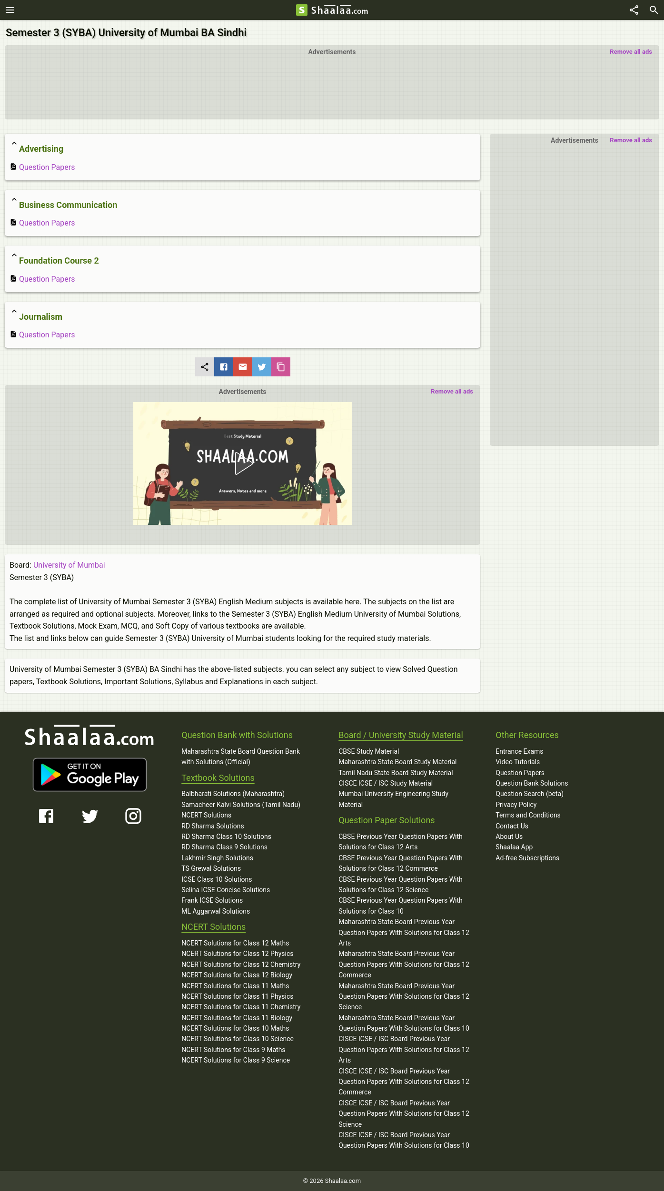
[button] (242, 463)
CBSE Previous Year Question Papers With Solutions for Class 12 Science (400, 885)
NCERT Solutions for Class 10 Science (237, 1039)
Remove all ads (631, 51)
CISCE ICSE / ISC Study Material (385, 783)
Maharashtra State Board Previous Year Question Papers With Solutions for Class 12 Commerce (403, 964)
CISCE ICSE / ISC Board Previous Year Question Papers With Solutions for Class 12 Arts (403, 1049)
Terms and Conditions (528, 815)
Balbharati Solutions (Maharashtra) (233, 793)
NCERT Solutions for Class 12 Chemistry (240, 964)
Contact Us (512, 826)
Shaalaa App (514, 847)
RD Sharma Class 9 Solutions (224, 847)
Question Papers (42, 167)
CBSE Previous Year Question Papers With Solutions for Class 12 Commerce (400, 863)
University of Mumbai (69, 565)
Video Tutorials (518, 762)
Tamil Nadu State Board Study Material (395, 773)
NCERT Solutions (206, 815)
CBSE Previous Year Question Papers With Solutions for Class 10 (400, 905)
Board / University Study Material (400, 735)
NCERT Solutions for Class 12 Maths (235, 943)
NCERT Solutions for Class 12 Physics (237, 953)
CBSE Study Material (368, 751)
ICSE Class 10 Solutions (216, 879)
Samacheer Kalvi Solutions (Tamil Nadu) (240, 804)
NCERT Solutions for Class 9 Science (235, 1060)
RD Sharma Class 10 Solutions (226, 836)
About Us (509, 836)
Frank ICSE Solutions (212, 900)
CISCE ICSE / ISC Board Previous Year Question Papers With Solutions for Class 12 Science (403, 1113)
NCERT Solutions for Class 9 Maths (233, 1049)
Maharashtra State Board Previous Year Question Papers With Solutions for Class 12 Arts (403, 932)
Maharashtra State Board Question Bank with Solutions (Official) (240, 757)
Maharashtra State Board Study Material (397, 762)
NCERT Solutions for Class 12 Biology (236, 975)
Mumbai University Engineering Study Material (393, 799)
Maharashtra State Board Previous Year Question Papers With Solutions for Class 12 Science (403, 996)
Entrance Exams (519, 751)
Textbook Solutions (217, 778)
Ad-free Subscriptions (527, 858)
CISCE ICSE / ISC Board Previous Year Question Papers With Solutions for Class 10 (403, 1140)
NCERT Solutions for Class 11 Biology (236, 1018)
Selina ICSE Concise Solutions (225, 890)
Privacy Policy (516, 804)
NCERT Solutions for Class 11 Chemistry (240, 1007)
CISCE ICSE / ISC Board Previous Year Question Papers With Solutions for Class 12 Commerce (403, 1081)
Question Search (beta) (530, 793)
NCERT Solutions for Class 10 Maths (235, 1028)
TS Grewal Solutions (211, 868)
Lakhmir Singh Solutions (217, 858)
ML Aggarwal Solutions (215, 911)
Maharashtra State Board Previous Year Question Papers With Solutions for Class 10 (403, 1023)
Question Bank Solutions (532, 783)
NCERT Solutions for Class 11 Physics (237, 996)
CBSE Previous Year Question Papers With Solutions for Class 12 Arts (400, 842)
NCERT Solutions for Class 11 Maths (235, 986)
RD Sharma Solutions (212, 826)
